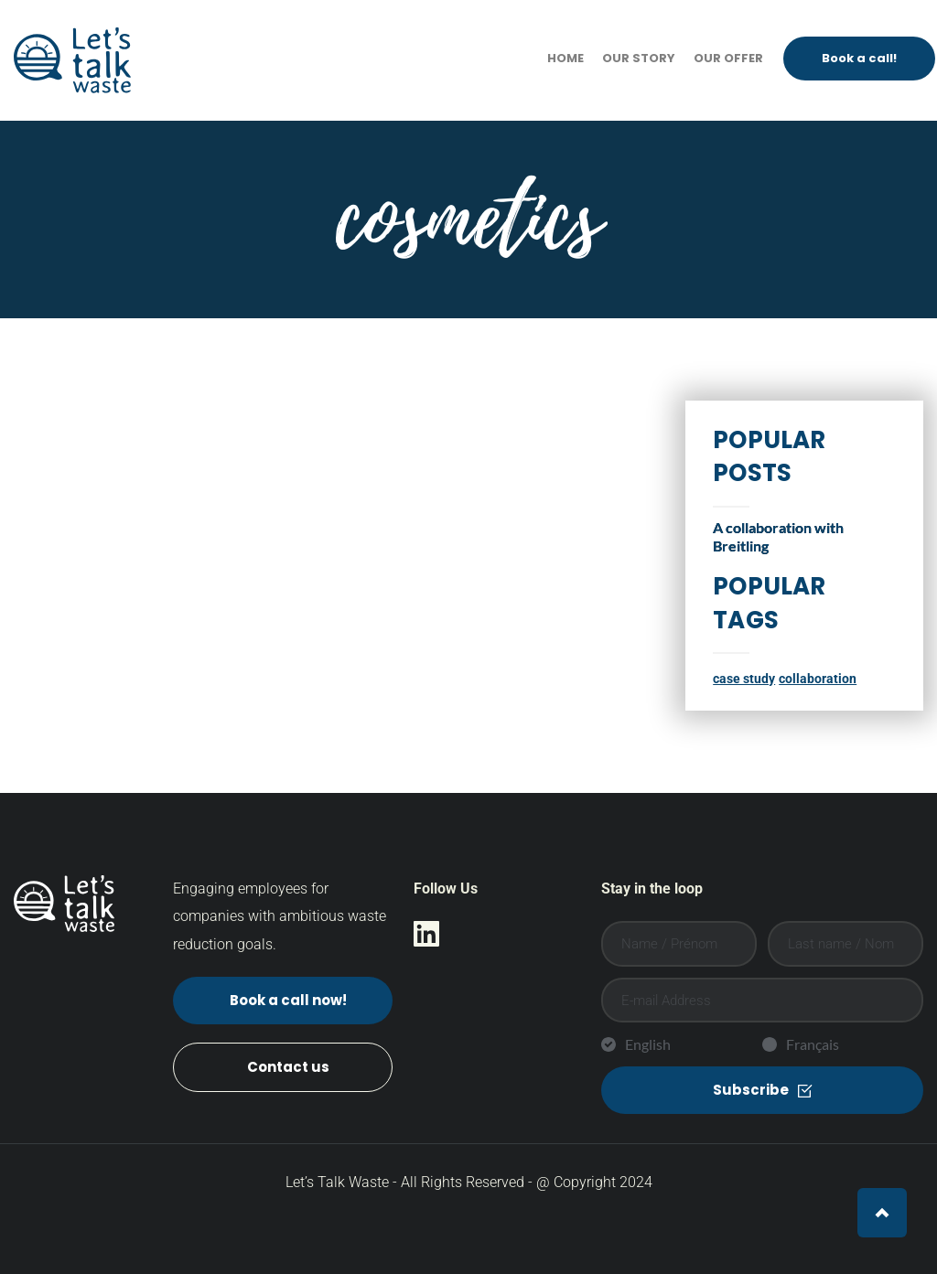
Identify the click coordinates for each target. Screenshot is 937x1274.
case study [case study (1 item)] (744, 679)
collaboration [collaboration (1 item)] (817, 679)
